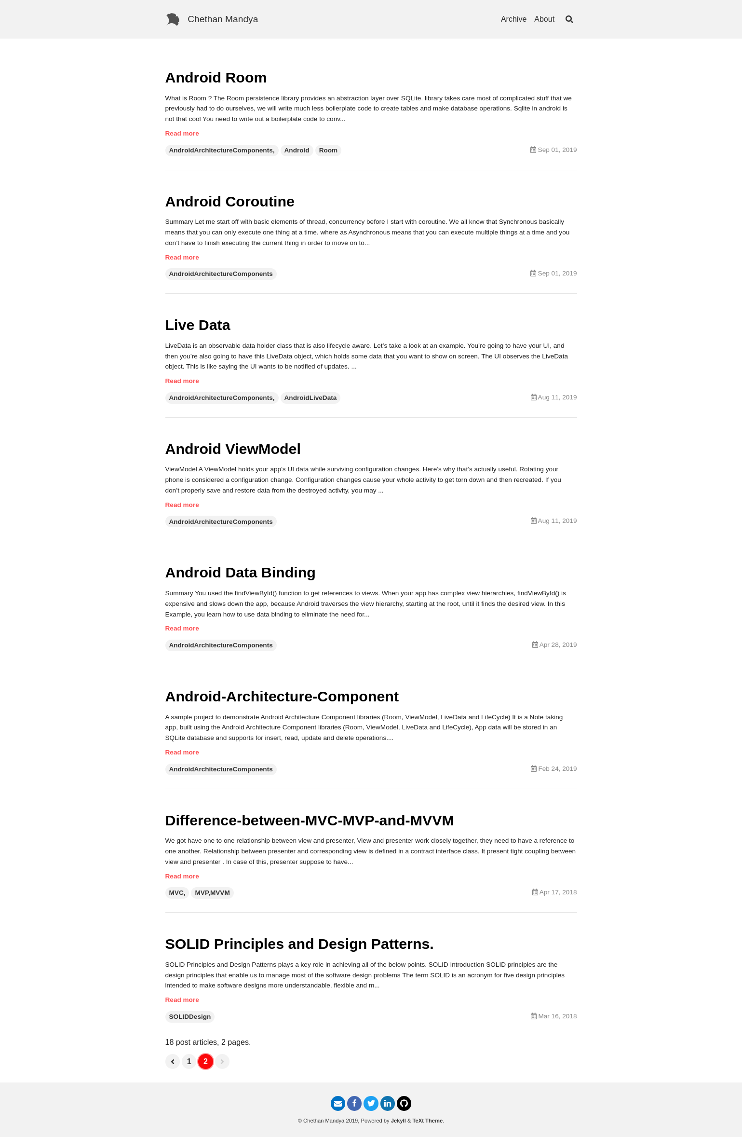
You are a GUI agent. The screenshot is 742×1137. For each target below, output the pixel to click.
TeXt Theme (428, 1120)
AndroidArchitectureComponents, (222, 150)
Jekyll (398, 1120)
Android (297, 150)
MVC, (177, 892)
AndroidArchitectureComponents (221, 273)
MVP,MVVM (212, 892)
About (544, 19)
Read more (182, 133)
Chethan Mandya (223, 19)
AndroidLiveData (310, 397)
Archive (513, 19)
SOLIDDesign (190, 1016)
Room (328, 150)
